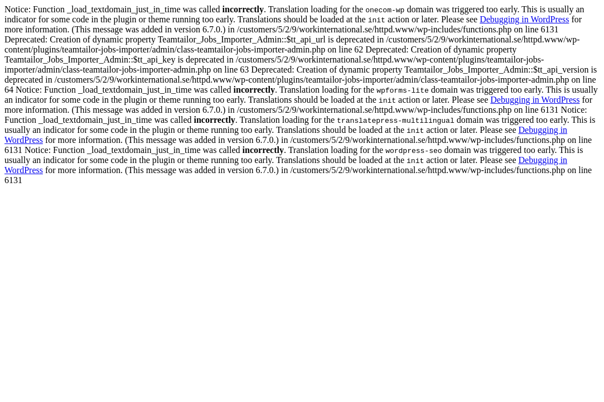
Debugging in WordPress (524, 19)
